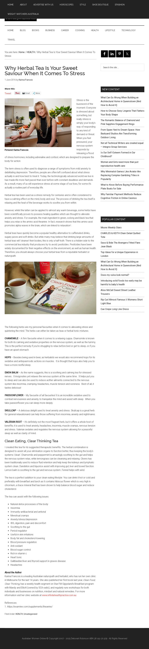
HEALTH (19, 614)
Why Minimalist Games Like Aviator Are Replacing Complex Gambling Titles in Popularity (121, 175)
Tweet (8, 93)
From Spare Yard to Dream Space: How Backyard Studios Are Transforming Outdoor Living (120, 133)
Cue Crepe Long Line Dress (115, 309)
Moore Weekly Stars (111, 227)
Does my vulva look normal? (115, 275)
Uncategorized (30, 614)
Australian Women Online (34, 638)
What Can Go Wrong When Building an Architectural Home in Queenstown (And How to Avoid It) (121, 101)
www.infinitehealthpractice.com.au (59, 595)
